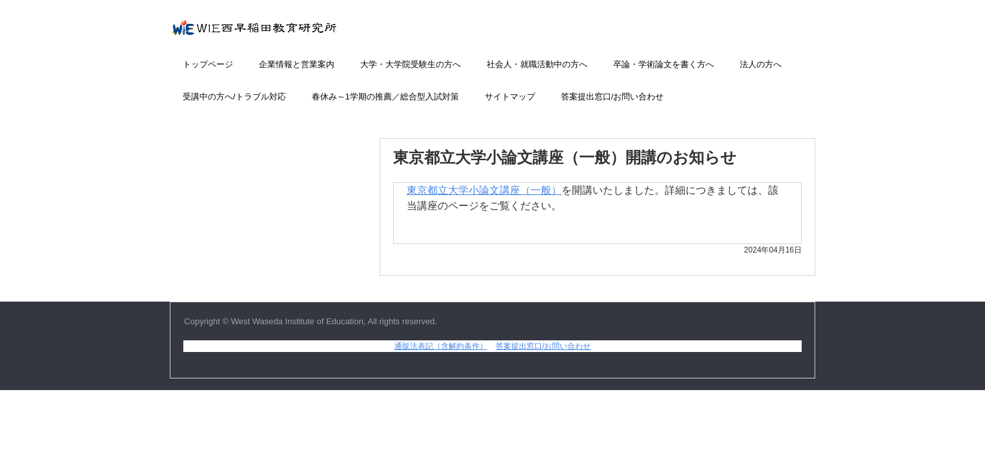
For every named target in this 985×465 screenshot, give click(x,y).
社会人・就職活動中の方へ (537, 64)
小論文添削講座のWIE (283, 33)
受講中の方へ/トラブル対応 (234, 96)
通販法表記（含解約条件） (440, 346)
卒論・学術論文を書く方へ (663, 64)
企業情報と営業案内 (296, 64)
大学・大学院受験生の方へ (410, 64)
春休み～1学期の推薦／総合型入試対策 (385, 96)
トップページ (208, 64)
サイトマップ (510, 96)
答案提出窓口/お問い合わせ (612, 96)
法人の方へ (761, 64)
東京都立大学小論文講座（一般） (484, 190)
